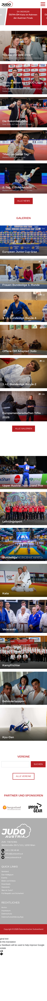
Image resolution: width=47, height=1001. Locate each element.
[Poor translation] (1, 952)
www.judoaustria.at (11, 857)
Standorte (5, 887)
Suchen (38, 764)
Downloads (5, 884)
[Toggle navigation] (43, 4)
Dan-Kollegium (7, 875)
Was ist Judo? (7, 890)
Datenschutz (6, 914)
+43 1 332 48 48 (10, 850)
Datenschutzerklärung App (12, 917)
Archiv (4, 907)
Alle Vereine (23, 776)
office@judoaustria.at (12, 854)
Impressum (6, 911)
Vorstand (5, 871)
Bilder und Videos (8, 881)
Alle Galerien (23, 428)
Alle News (23, 201)
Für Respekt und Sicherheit (12, 893)
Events (4, 878)
